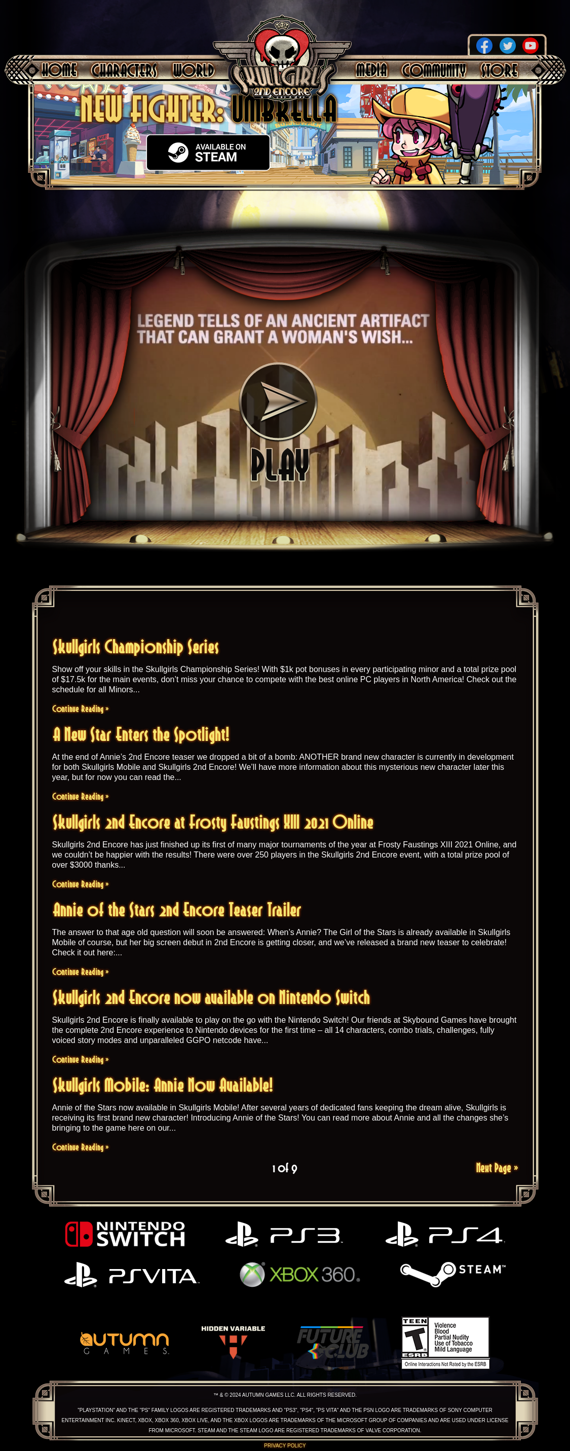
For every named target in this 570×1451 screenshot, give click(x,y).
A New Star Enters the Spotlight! (141, 734)
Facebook (484, 46)
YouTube (530, 46)
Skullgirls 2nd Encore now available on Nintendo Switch (211, 997)
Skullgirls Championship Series (136, 646)
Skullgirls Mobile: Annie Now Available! (163, 1085)
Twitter (508, 46)
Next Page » (497, 1168)
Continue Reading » (80, 708)
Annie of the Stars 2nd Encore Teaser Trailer (177, 909)
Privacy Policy (285, 1445)
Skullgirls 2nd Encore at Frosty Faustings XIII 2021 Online (213, 822)
